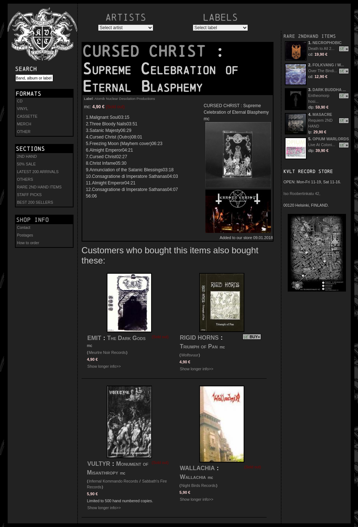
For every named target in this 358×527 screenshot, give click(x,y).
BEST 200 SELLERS (35, 202)
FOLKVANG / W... (328, 65)
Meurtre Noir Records (107, 352)
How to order (28, 243)
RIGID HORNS (199, 338)
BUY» (254, 337)
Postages (25, 235)
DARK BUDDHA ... (329, 89)
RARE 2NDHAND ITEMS (309, 36)
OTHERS (25, 179)
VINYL (22, 108)
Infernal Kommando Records (113, 481)
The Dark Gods (126, 338)
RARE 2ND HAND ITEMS (39, 187)
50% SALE (26, 164)
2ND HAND (27, 156)
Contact (24, 227)
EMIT (94, 338)
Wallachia (193, 477)
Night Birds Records (198, 485)
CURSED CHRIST (148, 51)
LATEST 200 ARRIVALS (38, 171)
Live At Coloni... (321, 145)
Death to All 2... (321, 48)
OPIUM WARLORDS (330, 139)
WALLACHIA (197, 468)
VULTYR (98, 464)
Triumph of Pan (199, 346)
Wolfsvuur (189, 355)
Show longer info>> (104, 366)
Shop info (32, 219)
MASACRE (322, 114)
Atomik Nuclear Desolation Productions (124, 99)
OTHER (24, 131)
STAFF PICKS (29, 194)
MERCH (24, 124)
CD (20, 101)
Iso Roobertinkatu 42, (301, 193)
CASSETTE (27, 116)
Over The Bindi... (322, 71)
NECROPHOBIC (327, 42)
